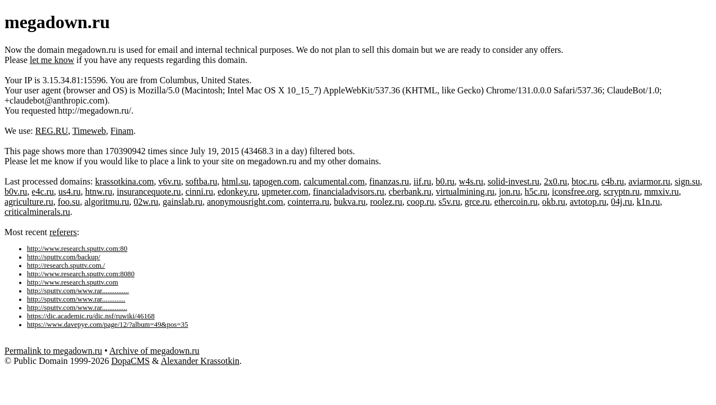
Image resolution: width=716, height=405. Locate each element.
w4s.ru (471, 181)
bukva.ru (349, 201)
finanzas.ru (389, 181)
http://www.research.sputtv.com (72, 282)
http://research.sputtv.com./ (66, 265)
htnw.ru (98, 191)
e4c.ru (42, 191)
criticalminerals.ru (37, 212)
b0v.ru (15, 191)
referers (63, 232)
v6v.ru (169, 181)
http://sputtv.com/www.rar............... (78, 291)
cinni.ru (199, 191)
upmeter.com (285, 191)
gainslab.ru (183, 201)
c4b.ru (612, 181)
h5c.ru (536, 191)
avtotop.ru (588, 201)
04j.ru (621, 201)
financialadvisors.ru (348, 191)
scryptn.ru (622, 191)
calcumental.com (334, 181)
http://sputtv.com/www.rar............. (76, 299)
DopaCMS (130, 361)
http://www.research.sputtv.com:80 (77, 249)
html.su (234, 181)
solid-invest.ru (514, 181)
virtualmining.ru (465, 191)
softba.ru (201, 181)
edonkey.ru (237, 191)
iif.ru (423, 181)
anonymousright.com (245, 201)
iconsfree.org (575, 191)
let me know (52, 60)
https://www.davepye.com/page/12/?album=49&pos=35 (107, 324)
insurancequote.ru (149, 191)
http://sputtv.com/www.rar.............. (77, 308)
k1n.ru (648, 201)
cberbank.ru (409, 191)
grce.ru (477, 201)
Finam (122, 131)
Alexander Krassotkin (200, 361)
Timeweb (89, 131)
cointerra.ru (308, 201)
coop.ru (420, 201)
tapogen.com (276, 181)
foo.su (69, 201)
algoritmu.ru (106, 201)
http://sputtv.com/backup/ (63, 257)
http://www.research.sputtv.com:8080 (80, 274)
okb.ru (553, 201)
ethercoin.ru (516, 201)
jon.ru (509, 191)
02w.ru (146, 201)
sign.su (687, 181)
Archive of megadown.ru (154, 351)
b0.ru (445, 181)
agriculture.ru (28, 201)
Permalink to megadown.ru (53, 351)
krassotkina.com (124, 181)
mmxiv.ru (661, 191)
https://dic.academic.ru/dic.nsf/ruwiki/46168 (91, 316)
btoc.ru (584, 181)
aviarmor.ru (649, 181)
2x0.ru (555, 181)
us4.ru (69, 191)
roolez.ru (386, 201)
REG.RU (51, 131)
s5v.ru (449, 201)
